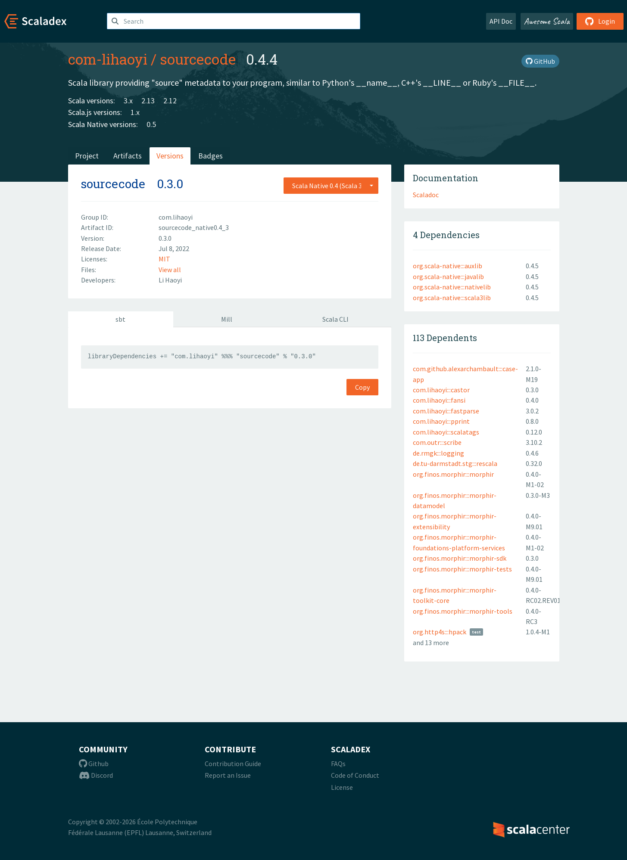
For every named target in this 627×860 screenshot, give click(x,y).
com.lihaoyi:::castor (441, 389)
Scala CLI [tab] (335, 319)
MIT (164, 259)
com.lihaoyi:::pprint (441, 421)
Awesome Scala (547, 21)
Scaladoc (426, 194)
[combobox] (331, 185)
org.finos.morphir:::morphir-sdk (459, 558)
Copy (362, 387)
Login (600, 21)
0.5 (151, 124)
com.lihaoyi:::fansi (439, 400)
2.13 (148, 101)
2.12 (170, 101)
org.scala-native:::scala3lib (452, 297)
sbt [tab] (120, 319)
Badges (210, 156)
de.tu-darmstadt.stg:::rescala (455, 463)
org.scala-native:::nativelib (452, 287)
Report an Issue (228, 775)
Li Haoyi (170, 280)
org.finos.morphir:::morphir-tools (462, 611)
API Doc (501, 21)
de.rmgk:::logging (438, 453)
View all (170, 269)
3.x (128, 101)
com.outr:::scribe (437, 442)
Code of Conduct (355, 775)
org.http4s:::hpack (439, 631)
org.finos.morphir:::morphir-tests (462, 569)
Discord (96, 775)
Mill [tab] (226, 319)
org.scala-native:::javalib (448, 276)
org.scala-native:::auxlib (447, 265)
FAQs (338, 763)
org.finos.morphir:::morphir (453, 474)
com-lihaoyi (107, 59)
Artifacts (127, 156)
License (342, 787)
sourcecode (198, 59)
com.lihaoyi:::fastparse (446, 411)
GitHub (540, 61)
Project (87, 156)
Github (94, 763)
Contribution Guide (233, 763)
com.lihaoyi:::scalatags (446, 432)
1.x (135, 112)
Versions (170, 156)
